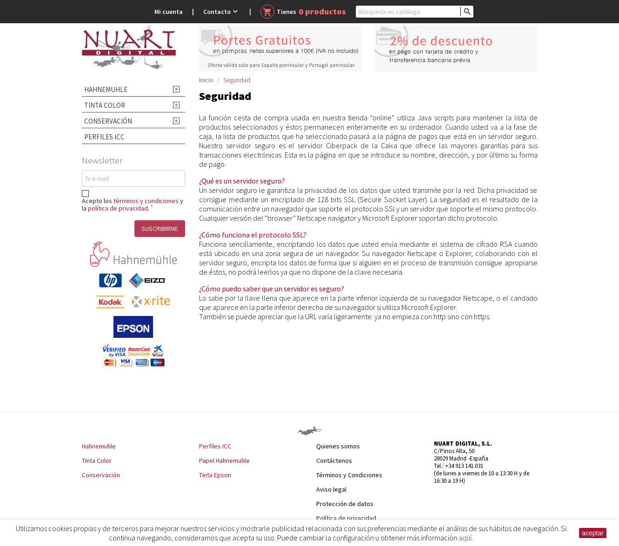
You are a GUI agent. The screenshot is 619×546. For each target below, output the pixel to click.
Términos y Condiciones (349, 475)
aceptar (593, 533)
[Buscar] (414, 11)
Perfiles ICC (104, 136)
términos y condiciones (146, 201)
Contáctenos (334, 460)
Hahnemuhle (105, 89)
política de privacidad (118, 208)
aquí (465, 537)
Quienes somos (338, 446)
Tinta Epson (215, 475)
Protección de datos (344, 504)
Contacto (221, 11)
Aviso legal (331, 489)
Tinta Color (104, 105)
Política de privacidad (346, 518)
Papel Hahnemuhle (224, 460)
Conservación (108, 121)
